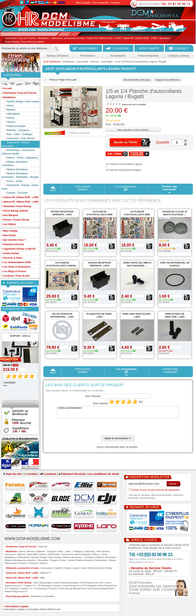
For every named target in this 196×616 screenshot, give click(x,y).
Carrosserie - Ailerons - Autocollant (16, 144)
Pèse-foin (42, 546)
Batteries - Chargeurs (16, 130)
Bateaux (10, 109)
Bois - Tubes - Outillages (18, 134)
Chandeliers (36, 596)
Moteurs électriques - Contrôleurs (15, 163)
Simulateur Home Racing (18, 582)
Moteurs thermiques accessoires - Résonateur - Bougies (20, 175)
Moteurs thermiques (16, 169)
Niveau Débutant (57, 55)
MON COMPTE (149, 48)
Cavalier (58, 568)
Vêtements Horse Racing (100, 568)
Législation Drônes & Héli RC (19, 248)
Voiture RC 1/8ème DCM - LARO (140, 38)
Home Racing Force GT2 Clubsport (79, 585)
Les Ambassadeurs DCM (16, 262)
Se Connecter (100, 2)
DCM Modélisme (52, 61)
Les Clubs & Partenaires (16, 266)
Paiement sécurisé (13, 244)
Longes (75, 568)
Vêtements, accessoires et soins (68, 38)
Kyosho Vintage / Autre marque (21, 101)
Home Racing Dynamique (66, 582)
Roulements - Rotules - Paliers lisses (20, 186)
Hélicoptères (12, 114)
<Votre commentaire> (118, 412)
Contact (115, 2)
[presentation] (75, 427)
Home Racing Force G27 (92, 582)
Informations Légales (14, 609)
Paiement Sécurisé (73, 473)
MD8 (42, 578)
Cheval (67, 568)
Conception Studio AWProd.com (44, 609)
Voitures (9, 122)
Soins (84, 568)
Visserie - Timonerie (16, 193)
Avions (9, 105)
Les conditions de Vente (103, 473)
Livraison (50, 473)
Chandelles (49, 596)
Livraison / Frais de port (16, 275)
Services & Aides (12, 257)
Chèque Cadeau (178, 55)
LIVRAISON (120, 48)
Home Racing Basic (42, 582)
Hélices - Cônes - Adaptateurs (21, 157)
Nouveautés (118, 55)
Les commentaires (126, 188)
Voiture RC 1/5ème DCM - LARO (104, 38)
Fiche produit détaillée (82, 188)
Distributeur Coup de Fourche (20, 38)
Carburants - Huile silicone (19, 138)
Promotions (87, 55)
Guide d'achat (10, 253)
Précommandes (148, 55)
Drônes (9, 118)
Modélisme (43, 38)
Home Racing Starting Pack (72, 588)
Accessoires (46, 568)
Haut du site (13, 473)
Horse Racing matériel (32, 41)
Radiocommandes (15, 126)
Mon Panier (9, 235)
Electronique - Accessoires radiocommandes (18, 151)
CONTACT (181, 48)
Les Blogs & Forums (14, 271)
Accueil (7, 88)
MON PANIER (88, 48)
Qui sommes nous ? (14, 239)
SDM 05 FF (45, 573)
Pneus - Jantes (13, 181)
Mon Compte (83, 2)
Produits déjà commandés (169, 188)
